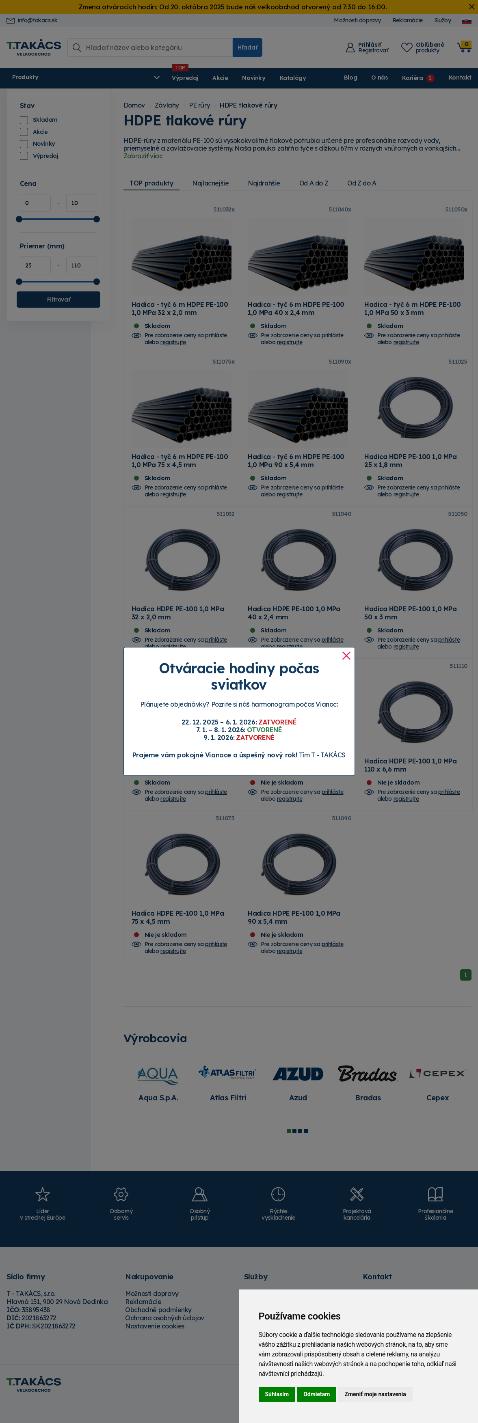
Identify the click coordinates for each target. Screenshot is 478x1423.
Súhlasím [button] (277, 1394)
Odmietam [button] (316, 1394)
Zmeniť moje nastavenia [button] (375, 1394)
